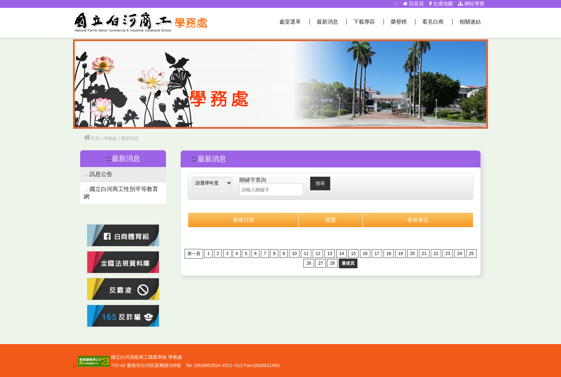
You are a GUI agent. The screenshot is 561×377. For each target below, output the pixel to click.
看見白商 (433, 22)
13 (329, 253)
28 (332, 263)
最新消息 (327, 22)
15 (353, 253)
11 (306, 253)
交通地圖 (441, 3)
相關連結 (470, 22)
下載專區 (364, 22)
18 (388, 253)
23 (447, 253)
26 (308, 263)
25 (471, 253)
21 (424, 253)
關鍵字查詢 (252, 180)
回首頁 (413, 3)
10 (294, 253)
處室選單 (290, 22)
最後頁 (348, 263)
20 (412, 253)
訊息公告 (100, 174)
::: (396, 3)
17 (377, 253)
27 (320, 263)
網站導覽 (471, 3)
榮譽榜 (399, 22)
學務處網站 (141, 23)
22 (436, 253)
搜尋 (320, 183)
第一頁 (193, 253)
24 (459, 253)
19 (400, 253)
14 (341, 253)
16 (365, 253)
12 (318, 253)
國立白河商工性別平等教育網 (121, 193)
